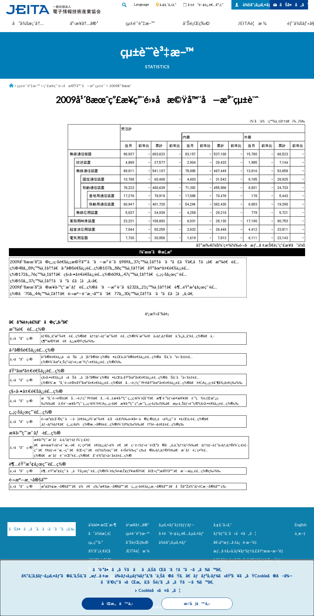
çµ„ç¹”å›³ (95, 542)
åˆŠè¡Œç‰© (196, 23)
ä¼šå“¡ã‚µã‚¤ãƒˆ (256, 4)
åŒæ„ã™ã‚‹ (117, 603)
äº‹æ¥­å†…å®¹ (84, 23)
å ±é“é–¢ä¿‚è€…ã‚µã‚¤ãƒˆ (181, 533)
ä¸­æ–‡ (300, 533)
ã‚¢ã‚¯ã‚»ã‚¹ (168, 4)
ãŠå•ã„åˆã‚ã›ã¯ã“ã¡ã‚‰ (39, 529)
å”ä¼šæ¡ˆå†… (28, 23)
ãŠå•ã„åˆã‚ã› (294, 4)
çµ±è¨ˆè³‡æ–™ (140, 23)
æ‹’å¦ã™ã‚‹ (197, 603)
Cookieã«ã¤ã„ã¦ (159, 590)
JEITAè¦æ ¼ (252, 23)
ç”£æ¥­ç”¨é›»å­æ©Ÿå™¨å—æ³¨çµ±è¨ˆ (74, 86)
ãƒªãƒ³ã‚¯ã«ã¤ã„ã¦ (234, 533)
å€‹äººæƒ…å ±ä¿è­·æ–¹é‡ (236, 542)
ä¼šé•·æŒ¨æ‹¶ (102, 524)
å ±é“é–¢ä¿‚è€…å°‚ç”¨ (206, 4)
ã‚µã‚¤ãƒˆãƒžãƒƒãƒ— (177, 524)
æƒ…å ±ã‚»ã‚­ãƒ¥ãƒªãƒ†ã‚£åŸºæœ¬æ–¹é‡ (249, 551)
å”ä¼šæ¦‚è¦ (101, 533)
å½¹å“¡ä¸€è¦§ (99, 551)
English (301, 524)
